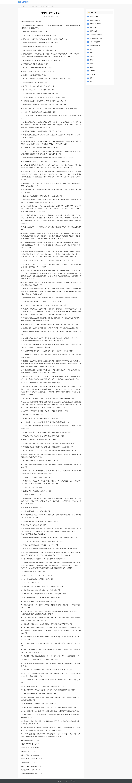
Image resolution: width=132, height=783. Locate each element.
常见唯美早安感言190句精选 (28, 755)
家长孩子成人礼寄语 (95, 16)
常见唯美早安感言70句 (27, 762)
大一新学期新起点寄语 (96, 38)
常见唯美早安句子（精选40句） (29, 766)
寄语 (40, 6)
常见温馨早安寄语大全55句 (28, 744)
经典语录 (92, 60)
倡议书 (91, 78)
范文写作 (34, 6)
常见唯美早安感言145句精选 (28, 747)
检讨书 (91, 81)
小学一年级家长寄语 (95, 42)
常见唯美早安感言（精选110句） (30, 758)
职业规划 (92, 74)
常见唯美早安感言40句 (27, 751)
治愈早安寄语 (93, 31)
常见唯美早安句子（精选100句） (30, 773)
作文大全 (92, 56)
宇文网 (28, 6)
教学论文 (92, 67)
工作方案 (92, 70)
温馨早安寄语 (93, 27)
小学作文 (92, 63)
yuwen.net (69, 781)
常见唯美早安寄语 (95, 20)
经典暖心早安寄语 (95, 45)
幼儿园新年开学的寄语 (96, 34)
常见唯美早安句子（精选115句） (30, 770)
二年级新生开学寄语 (95, 24)
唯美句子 (92, 52)
